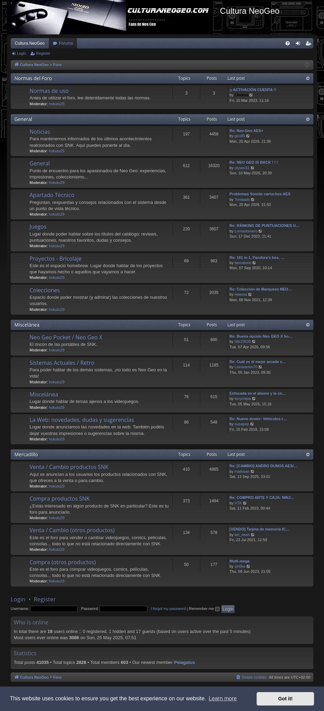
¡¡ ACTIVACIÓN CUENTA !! (253, 90)
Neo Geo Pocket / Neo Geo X (66, 337)
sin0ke (240, 566)
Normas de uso (49, 91)
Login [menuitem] (299, 44)
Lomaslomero (246, 231)
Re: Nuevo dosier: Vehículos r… (258, 419)
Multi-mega (239, 561)
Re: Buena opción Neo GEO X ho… (261, 336)
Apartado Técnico (52, 195)
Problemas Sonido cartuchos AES (260, 194)
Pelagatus (184, 662)
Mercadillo (26, 454)
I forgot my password (168, 608)
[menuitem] (287, 43)
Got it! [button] (285, 698)
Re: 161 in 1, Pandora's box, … (257, 257)
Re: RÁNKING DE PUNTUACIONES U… (265, 225)
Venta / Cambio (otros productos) (72, 530)
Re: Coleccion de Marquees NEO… (261, 289)
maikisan (242, 471)
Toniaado (242, 199)
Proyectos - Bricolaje (55, 258)
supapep (242, 424)
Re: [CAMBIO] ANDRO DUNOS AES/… (264, 466)
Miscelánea (27, 324)
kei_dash (242, 535)
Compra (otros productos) (63, 562)
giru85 (240, 136)
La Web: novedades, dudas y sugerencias (82, 420)
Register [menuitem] (309, 44)
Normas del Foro (33, 78)
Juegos (38, 226)
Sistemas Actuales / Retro (62, 363)
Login (21, 53)
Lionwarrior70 (246, 367)
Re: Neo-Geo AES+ (246, 131)
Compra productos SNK (60, 498)
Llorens (241, 95)
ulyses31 (242, 168)
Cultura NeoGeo (30, 43)
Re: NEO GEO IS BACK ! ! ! (254, 162)
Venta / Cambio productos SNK (69, 467)
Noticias (40, 131)
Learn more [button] (223, 698)
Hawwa (241, 294)
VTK (238, 503)
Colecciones (45, 290)
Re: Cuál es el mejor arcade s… (258, 362)
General (23, 119)
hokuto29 (56, 104)
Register (43, 53)
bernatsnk (243, 263)
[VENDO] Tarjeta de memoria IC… (260, 529)
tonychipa (243, 398)
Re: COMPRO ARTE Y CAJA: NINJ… (262, 497)
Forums (66, 43)
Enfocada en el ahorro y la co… (258, 393)
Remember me (204, 608)
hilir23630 (243, 341)
